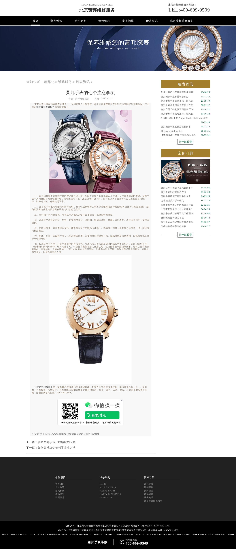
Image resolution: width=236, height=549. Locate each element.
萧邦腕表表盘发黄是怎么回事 (185, 127)
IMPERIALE (106, 497)
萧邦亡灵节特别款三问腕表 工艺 (185, 109)
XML (167, 526)
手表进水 (59, 484)
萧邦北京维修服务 (58, 82)
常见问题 (128, 20)
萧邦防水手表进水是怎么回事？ (185, 188)
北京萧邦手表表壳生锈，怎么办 (185, 101)
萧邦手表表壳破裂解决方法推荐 (185, 222)
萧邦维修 (56, 20)
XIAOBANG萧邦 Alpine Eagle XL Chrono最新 (185, 118)
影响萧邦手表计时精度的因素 (57, 442)
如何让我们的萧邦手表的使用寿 (185, 92)
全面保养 (59, 497)
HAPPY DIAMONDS (110, 494)
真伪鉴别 (59, 494)
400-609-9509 (189, 10)
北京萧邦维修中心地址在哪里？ (185, 209)
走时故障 (59, 487)
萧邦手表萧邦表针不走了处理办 (185, 213)
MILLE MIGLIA (108, 487)
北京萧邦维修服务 (97, 10)
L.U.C (103, 484)
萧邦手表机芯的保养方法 (185, 192)
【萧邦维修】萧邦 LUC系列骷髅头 (185, 135)
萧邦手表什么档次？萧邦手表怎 (185, 105)
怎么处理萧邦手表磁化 (185, 201)
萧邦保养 (104, 20)
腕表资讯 (152, 20)
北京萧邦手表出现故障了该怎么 (185, 114)
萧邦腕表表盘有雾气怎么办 (185, 97)
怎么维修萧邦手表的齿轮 (185, 226)
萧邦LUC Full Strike (185, 131)
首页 (35, 20)
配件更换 (80, 20)
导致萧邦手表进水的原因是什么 (185, 205)
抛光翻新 (59, 491)
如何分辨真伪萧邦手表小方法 (57, 447)
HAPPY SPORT (107, 491)
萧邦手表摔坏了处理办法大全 (185, 196)
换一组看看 (185, 141)
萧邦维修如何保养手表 (185, 218)
